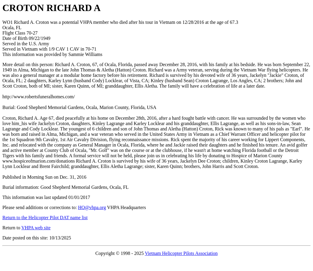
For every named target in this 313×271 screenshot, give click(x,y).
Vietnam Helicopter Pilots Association (181, 253)
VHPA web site (36, 227)
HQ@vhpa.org (92, 207)
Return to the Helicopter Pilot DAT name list (44, 217)
